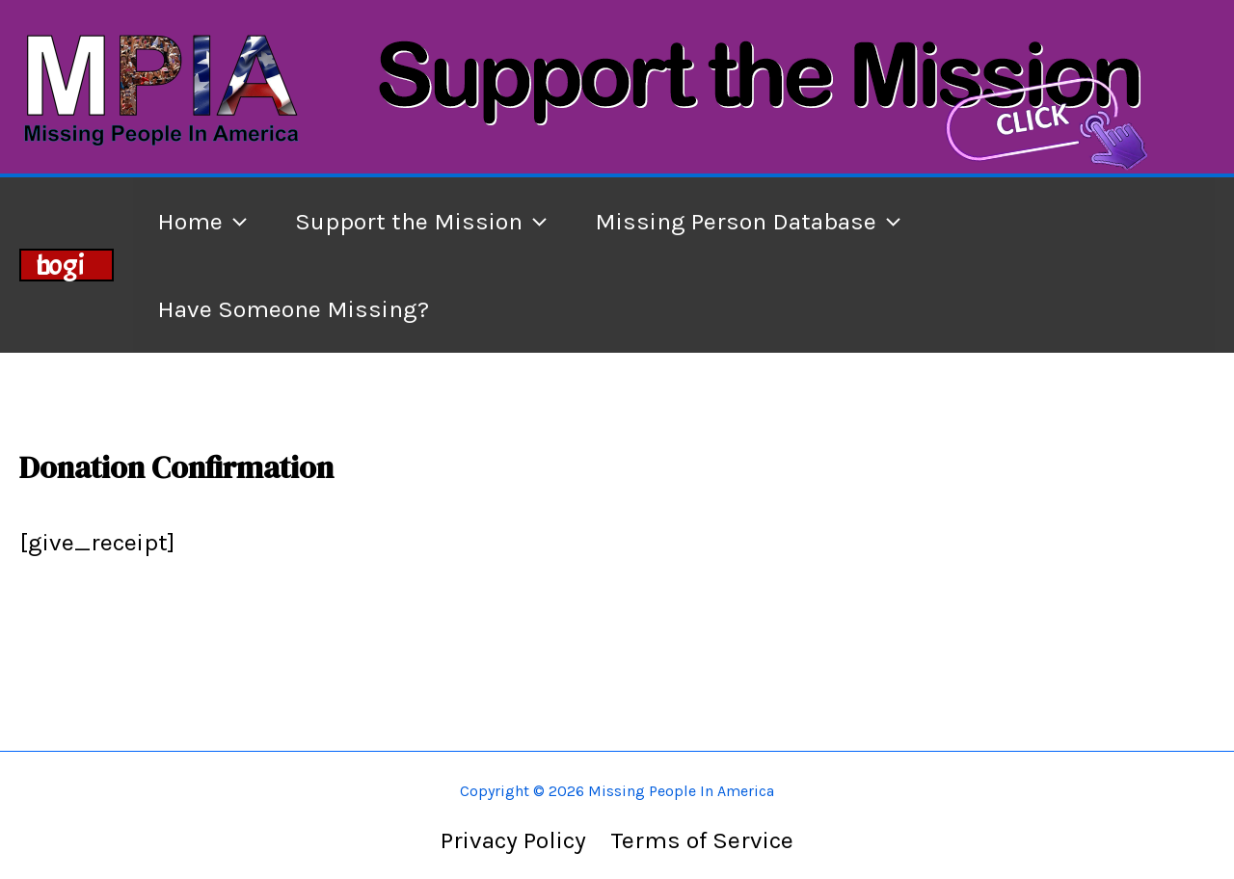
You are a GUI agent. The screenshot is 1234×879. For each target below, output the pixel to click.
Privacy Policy (513, 840)
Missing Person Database (747, 221)
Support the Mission (421, 221)
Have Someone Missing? (293, 309)
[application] (235, 221)
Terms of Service (701, 840)
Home (202, 221)
